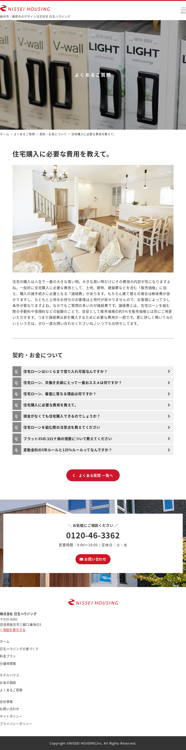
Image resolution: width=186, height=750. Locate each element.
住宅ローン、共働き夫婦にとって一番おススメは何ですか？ (72, 382)
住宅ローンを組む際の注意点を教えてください (61, 427)
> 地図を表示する (13, 630)
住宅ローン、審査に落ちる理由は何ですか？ (60, 393)
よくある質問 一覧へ (93, 475)
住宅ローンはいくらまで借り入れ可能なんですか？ (65, 371)
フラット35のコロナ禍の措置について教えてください (67, 438)
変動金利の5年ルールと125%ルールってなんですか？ (67, 449)
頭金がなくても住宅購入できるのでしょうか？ (61, 416)
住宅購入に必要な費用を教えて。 (50, 404)
